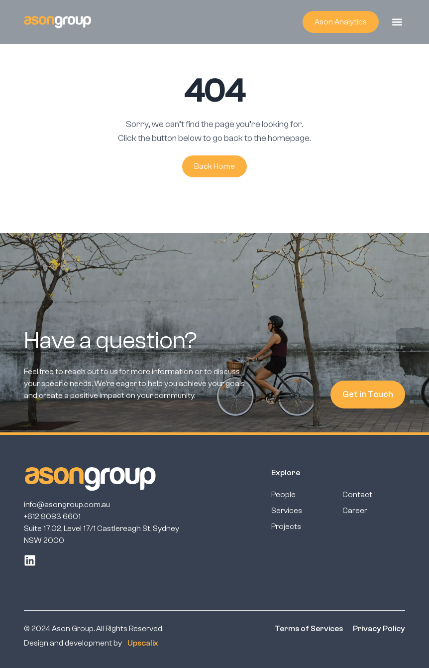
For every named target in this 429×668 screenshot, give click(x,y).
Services (286, 510)
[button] (397, 22)
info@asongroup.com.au (67, 504)
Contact (357, 494)
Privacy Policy (379, 628)
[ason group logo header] (57, 22)
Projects (286, 526)
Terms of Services (309, 628)
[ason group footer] (90, 479)
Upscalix (142, 643)
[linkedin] (30, 560)
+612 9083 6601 (52, 516)
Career (354, 510)
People (283, 494)
